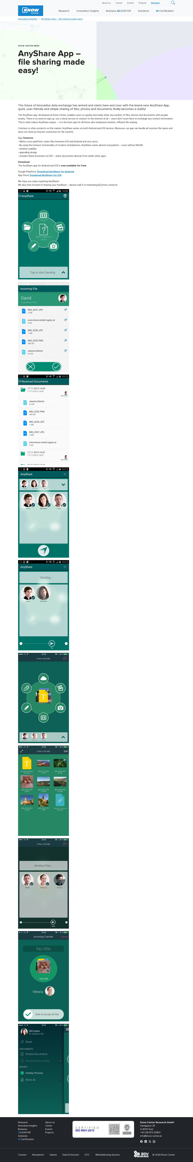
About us (106, 3)
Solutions (143, 11)
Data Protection (71, 1155)
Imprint (53, 1155)
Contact (22, 1155)
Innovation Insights (87, 11)
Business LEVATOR (118, 11)
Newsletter (38, 1155)
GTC (87, 1155)
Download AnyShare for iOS (46, 175)
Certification (165, 11)
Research (64, 11)
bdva (149, 1152)
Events (130, 3)
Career (118, 3)
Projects (142, 3)
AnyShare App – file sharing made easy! (61, 19)
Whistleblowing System (107, 1155)
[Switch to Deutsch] (155, 3)
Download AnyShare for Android (55, 171)
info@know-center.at (151, 1136)
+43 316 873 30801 (150, 1132)
